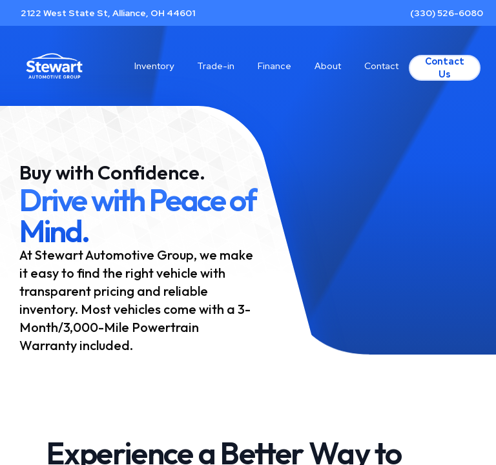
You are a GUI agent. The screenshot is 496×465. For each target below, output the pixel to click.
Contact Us (444, 68)
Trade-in (215, 66)
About (328, 66)
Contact (381, 66)
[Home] (54, 65)
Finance (274, 66)
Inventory (154, 66)
